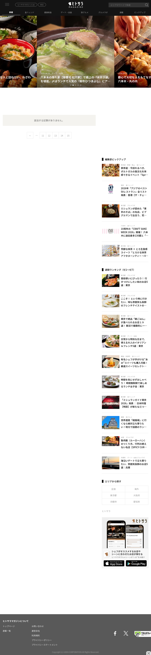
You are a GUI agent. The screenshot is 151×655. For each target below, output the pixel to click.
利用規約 (36, 635)
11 (43, 135)
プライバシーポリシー (42, 640)
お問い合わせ (38, 626)
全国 (113, 489)
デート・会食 (66, 12)
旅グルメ (84, 12)
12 (49, 135)
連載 (121, 12)
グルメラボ (103, 12)
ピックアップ (139, 12)
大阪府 (136, 495)
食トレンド (29, 12)
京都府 (113, 501)
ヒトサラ (106, 511)
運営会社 (36, 630)
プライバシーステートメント (45, 644)
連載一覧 (7, 630)
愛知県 (136, 501)
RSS (42, 5)
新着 (11, 12)
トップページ (9, 626)
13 (55, 135)
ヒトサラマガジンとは (26, 5)
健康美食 (48, 12)
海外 (136, 489)
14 (62, 135)
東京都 (113, 495)
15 (68, 135)
